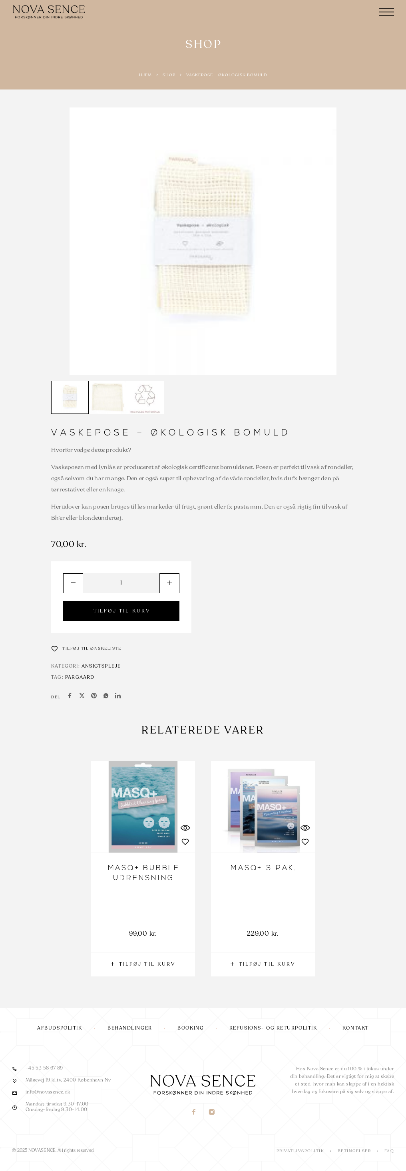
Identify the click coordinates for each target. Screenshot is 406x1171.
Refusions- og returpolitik (273, 1028)
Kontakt (355, 1028)
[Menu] (386, 12)
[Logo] (50, 12)
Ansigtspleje (101, 666)
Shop (169, 75)
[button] (143, 964)
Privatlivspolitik (300, 1151)
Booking (190, 1028)
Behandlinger (129, 1028)
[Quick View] (185, 828)
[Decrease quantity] (73, 583)
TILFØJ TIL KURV (122, 611)
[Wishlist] (86, 648)
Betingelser (354, 1151)
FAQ (389, 1151)
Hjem (145, 75)
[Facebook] (194, 1113)
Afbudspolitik (59, 1028)
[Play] (70, 397)
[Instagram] (212, 1113)
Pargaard (80, 677)
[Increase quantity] (169, 583)
